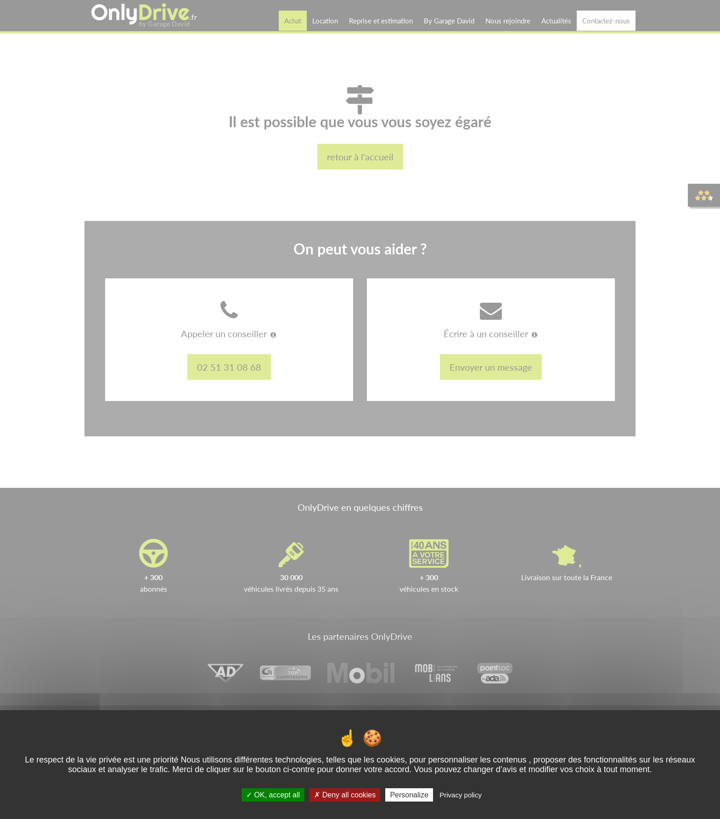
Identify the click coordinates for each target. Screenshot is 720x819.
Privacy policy (460, 795)
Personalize (409, 795)
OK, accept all (273, 795)
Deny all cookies (345, 795)
